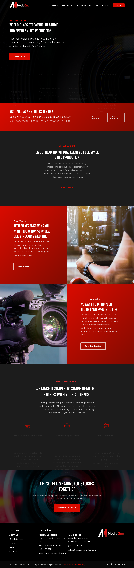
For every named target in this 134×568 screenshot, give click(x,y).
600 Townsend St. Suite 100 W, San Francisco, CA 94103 (40, 121)
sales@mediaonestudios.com (52, 553)
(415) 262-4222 (45, 549)
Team (12, 543)
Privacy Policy (80, 565)
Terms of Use (68, 565)
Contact (13, 552)
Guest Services (16, 539)
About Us (13, 535)
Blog (11, 547)
